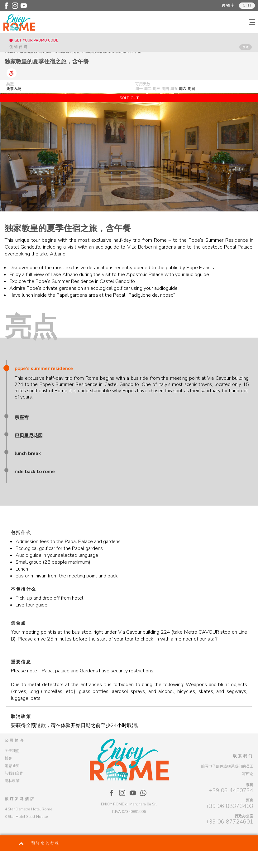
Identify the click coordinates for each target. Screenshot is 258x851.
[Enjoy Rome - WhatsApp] (143, 793)
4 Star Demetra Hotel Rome (28, 809)
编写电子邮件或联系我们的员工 (227, 766)
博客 (8, 758)
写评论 (247, 773)
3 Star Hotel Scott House (26, 816)
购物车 (229, 5)
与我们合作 (14, 773)
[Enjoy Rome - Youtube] (24, 5)
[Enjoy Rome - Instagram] (15, 5)
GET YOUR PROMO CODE (36, 40)
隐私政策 (12, 780)
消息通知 (12, 765)
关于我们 (12, 750)
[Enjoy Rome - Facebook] (6, 5)
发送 (245, 47)
